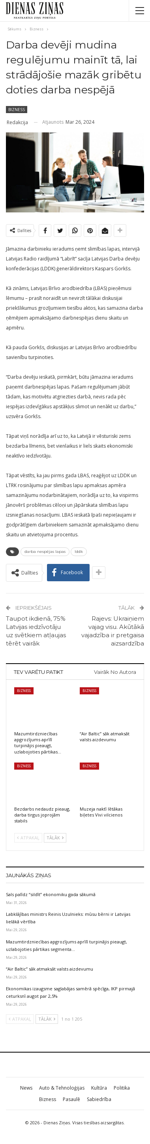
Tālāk (55, 838)
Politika (122, 1087)
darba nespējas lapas (45, 551)
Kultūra (99, 1087)
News (26, 1087)
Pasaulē (71, 1099)
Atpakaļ (28, 838)
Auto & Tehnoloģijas (61, 1087)
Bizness (16, 109)
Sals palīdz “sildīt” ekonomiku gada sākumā (51, 894)
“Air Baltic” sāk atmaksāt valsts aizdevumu (49, 969)
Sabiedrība (99, 1099)
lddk (79, 551)
